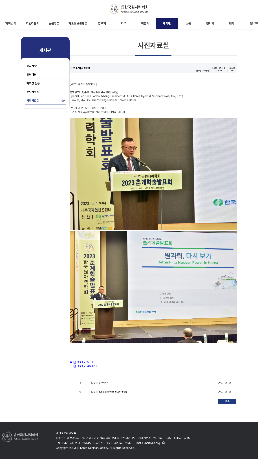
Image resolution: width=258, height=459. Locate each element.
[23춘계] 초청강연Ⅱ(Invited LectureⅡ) (108, 391)
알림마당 (32, 74)
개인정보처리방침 (66, 433)
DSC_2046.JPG (87, 366)
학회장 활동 (33, 83)
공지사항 (32, 66)
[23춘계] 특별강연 (80, 68)
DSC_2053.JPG (86, 362)
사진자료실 (33, 100)
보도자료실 (33, 92)
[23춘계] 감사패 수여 (99, 382)
